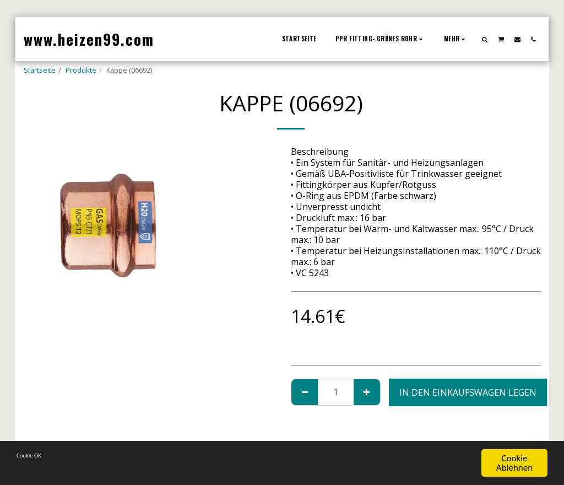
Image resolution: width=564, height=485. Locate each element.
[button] (485, 39)
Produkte (81, 70)
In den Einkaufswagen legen (467, 392)
